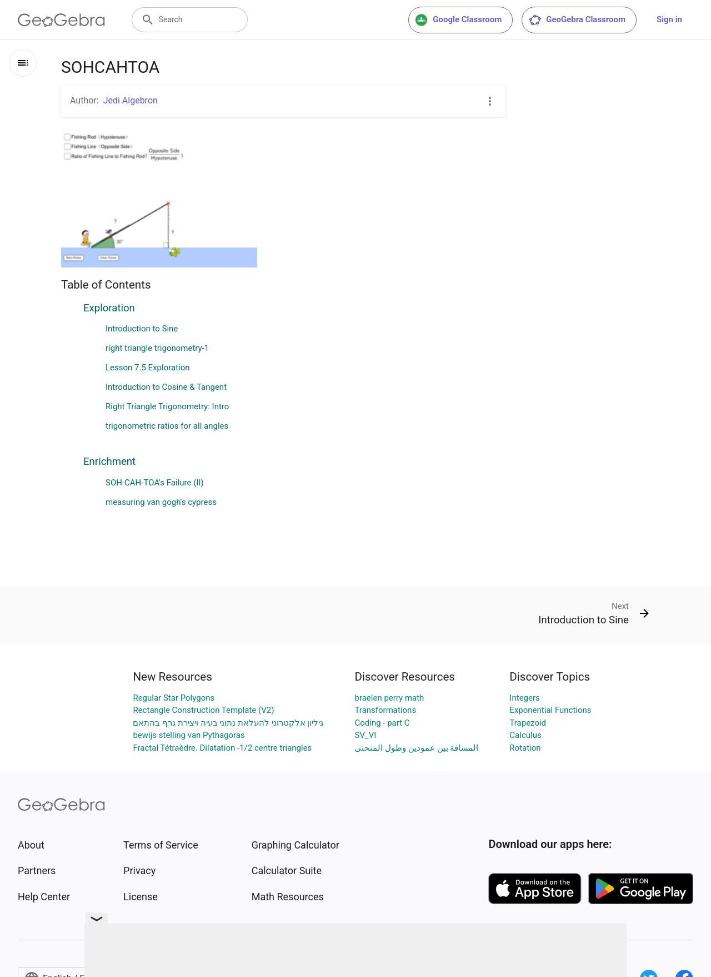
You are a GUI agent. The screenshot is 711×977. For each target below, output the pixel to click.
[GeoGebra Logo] (61, 20)
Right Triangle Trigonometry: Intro (167, 406)
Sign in (669, 19)
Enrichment (109, 461)
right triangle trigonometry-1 (157, 348)
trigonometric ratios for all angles (167, 426)
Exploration (109, 308)
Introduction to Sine (142, 329)
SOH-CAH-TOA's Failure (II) (155, 483)
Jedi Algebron (130, 100)
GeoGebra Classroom (576, 20)
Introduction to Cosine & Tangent (166, 387)
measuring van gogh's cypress (161, 502)
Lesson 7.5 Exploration (148, 368)
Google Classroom (458, 20)
